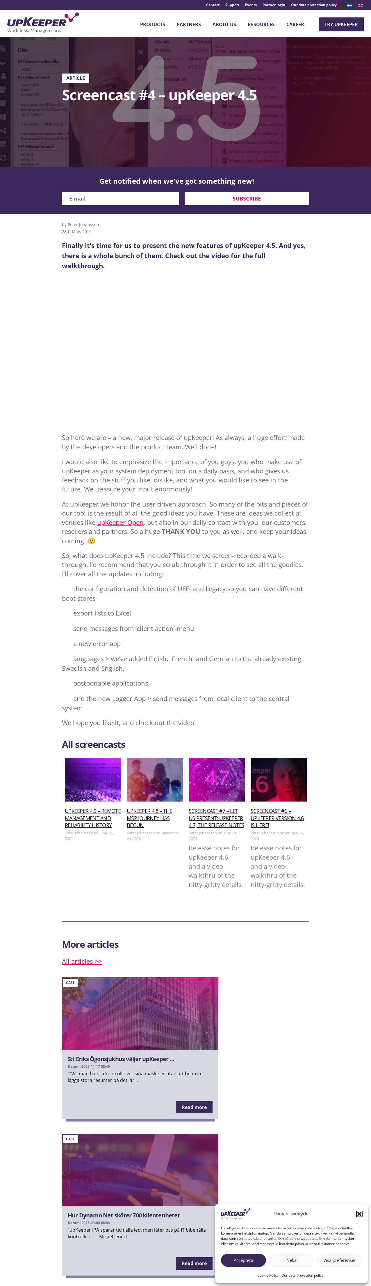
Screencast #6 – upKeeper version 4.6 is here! (277, 820)
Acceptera (243, 1260)
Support (232, 4)
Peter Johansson (79, 835)
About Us (224, 24)
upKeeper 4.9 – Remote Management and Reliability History (93, 820)
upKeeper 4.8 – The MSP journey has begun (149, 820)
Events (251, 4)
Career (295, 24)
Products (152, 24)
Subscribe (247, 200)
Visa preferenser (339, 1260)
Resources (261, 24)
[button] (359, 1214)
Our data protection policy (302, 1275)
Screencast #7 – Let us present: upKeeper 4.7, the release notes (216, 820)
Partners (189, 24)
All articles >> (82, 963)
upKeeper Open (120, 524)
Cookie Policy (268, 1275)
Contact (213, 4)
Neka (291, 1260)
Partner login (274, 4)
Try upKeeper (341, 24)
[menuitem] (349, 5)
